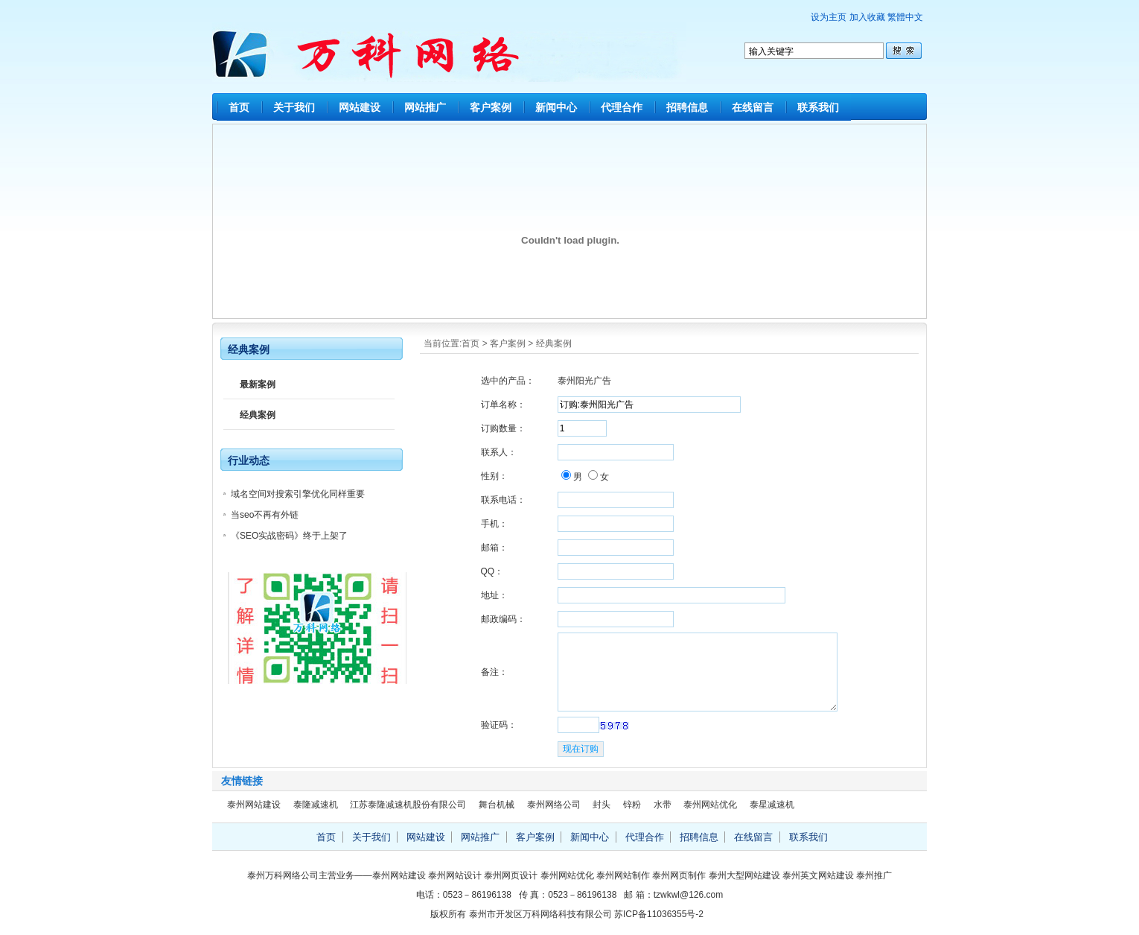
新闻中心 (556, 107)
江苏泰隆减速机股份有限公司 (408, 804)
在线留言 (752, 107)
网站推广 (425, 107)
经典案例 (554, 343)
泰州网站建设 (254, 804)
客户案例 (490, 107)
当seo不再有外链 (265, 515)
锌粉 (632, 804)
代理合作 (621, 107)
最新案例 (257, 384)
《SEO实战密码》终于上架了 (289, 535)
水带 (662, 804)
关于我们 (294, 107)
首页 (239, 107)
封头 (601, 804)
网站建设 (359, 107)
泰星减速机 (772, 804)
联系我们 (818, 107)
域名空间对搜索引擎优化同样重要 (298, 494)
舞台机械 (496, 804)
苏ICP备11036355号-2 (659, 914)
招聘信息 (687, 107)
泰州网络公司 (554, 804)
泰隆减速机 (315, 804)
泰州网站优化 (710, 804)
